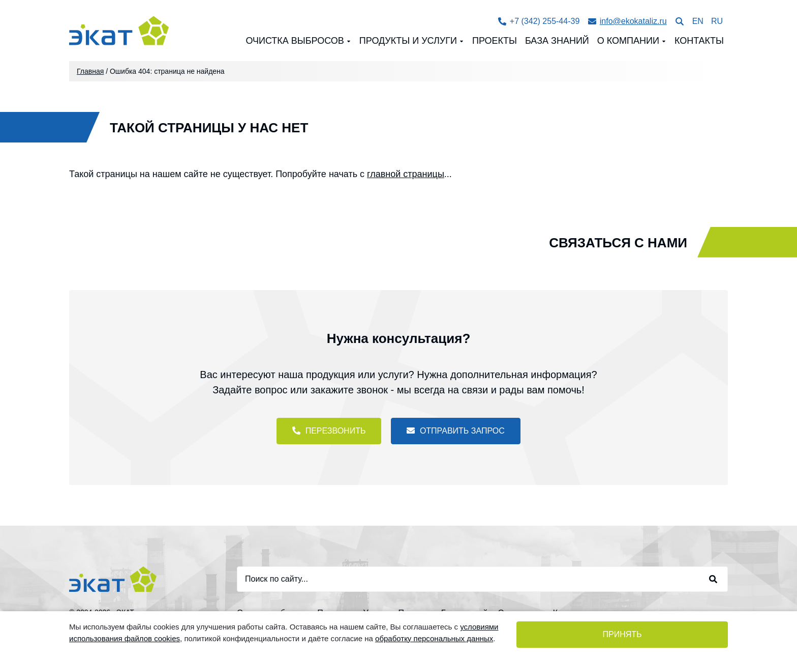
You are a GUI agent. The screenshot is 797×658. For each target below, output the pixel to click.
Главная (90, 71)
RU (717, 21)
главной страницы (405, 174)
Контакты (699, 41)
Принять (621, 634)
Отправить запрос (455, 430)
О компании (628, 41)
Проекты (494, 41)
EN (697, 21)
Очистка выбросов (295, 41)
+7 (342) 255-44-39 (538, 21)
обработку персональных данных (434, 638)
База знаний (557, 41)
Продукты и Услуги (408, 41)
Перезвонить (328, 430)
